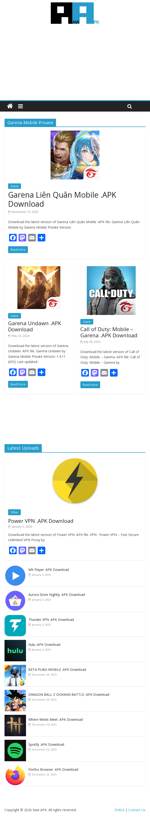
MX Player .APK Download (48, 569)
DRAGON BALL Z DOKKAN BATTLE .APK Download (68, 694)
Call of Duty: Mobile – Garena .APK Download (108, 332)
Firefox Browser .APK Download (53, 769)
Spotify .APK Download (46, 744)
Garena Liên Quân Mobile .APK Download (62, 199)
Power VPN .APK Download (40, 520)
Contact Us (136, 810)
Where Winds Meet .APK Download (55, 719)
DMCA (119, 810)
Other (14, 512)
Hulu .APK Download (44, 644)
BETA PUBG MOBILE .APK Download (57, 669)
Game (14, 186)
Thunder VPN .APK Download (51, 619)
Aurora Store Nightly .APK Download (56, 594)
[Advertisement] (75, 64)
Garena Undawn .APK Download (34, 326)
